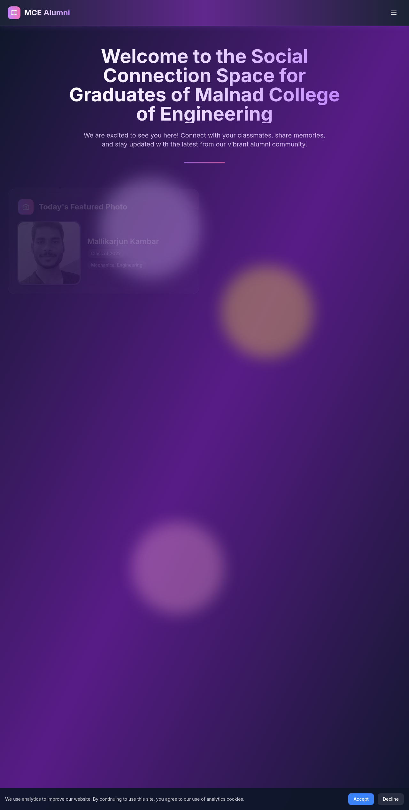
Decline (391, 799)
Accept (361, 799)
